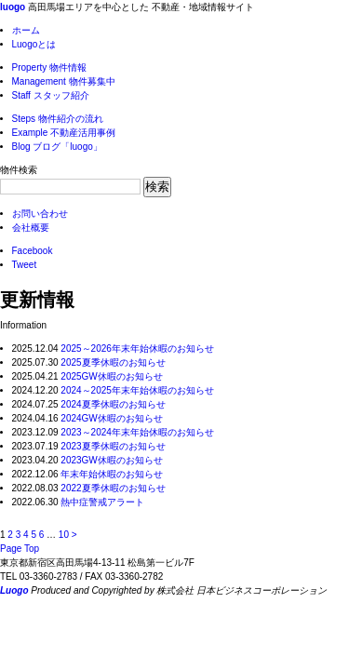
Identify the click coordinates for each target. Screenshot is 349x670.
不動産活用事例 (64, 132)
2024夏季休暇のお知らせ (112, 404)
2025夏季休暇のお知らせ (112, 362)
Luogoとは (34, 44)
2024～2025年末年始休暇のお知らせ (137, 390)
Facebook (32, 251)
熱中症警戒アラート (102, 502)
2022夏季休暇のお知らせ (112, 488)
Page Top (19, 548)
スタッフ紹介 (50, 95)
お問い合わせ (40, 213)
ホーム (26, 30)
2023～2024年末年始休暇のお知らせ (137, 432)
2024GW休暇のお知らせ (111, 418)
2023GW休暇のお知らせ (111, 460)
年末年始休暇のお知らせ (111, 474)
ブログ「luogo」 (57, 146)
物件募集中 (63, 81)
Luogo (14, 590)
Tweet (24, 265)
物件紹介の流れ (57, 119)
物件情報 (49, 67)
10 (64, 534)
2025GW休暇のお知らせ (111, 376)
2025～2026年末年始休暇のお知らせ (137, 348)
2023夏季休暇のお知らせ (112, 446)
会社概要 (30, 227)
